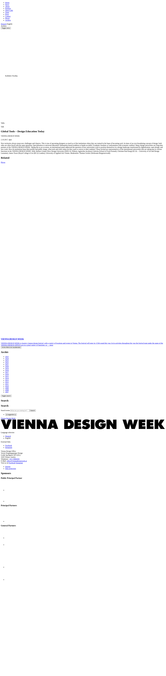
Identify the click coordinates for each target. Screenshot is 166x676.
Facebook (12, 463)
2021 (7, 364)
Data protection (10, 469)
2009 (7, 388)
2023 (7, 361)
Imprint (7, 467)
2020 (7, 366)
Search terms (5, 410)
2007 (7, 392)
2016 (7, 374)
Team (7, 12)
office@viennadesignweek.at (17, 461)
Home (7, 3)
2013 (7, 380)
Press (7, 14)
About (7, 7)
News (7, 5)
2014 (7, 378)
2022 (7, 362)
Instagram (19, 463)
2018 (7, 370)
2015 (7, 376)
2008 (7, 390)
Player (7, 18)
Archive (8, 20)
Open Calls (9, 10)
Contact (8, 16)
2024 (7, 359)
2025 (7, 357)
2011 (7, 384)
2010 (7, 386)
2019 (7, 368)
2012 (7, 382)
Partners (8, 8)
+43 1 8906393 (14, 459)
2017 (7, 372)
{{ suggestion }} (11, 414)
